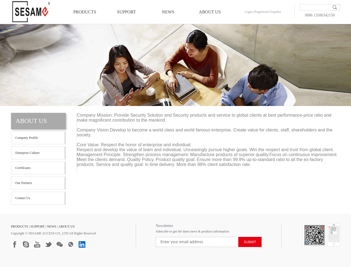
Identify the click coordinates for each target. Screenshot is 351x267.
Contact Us (22, 198)
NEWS (168, 12)
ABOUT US (209, 12)
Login (249, 12)
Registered (261, 12)
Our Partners (23, 183)
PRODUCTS (84, 12)
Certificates (22, 168)
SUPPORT (126, 12)
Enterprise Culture (27, 153)
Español (275, 12)
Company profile (26, 138)
